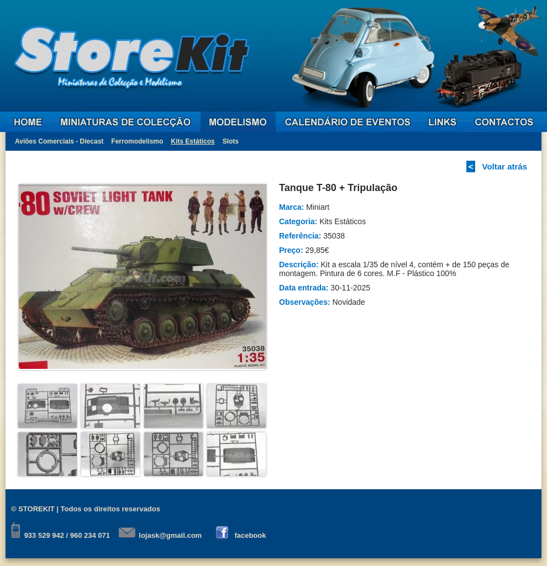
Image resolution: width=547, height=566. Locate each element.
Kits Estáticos (192, 141)
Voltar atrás (504, 166)
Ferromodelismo (137, 141)
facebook (250, 535)
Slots (231, 141)
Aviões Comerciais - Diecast (59, 141)
